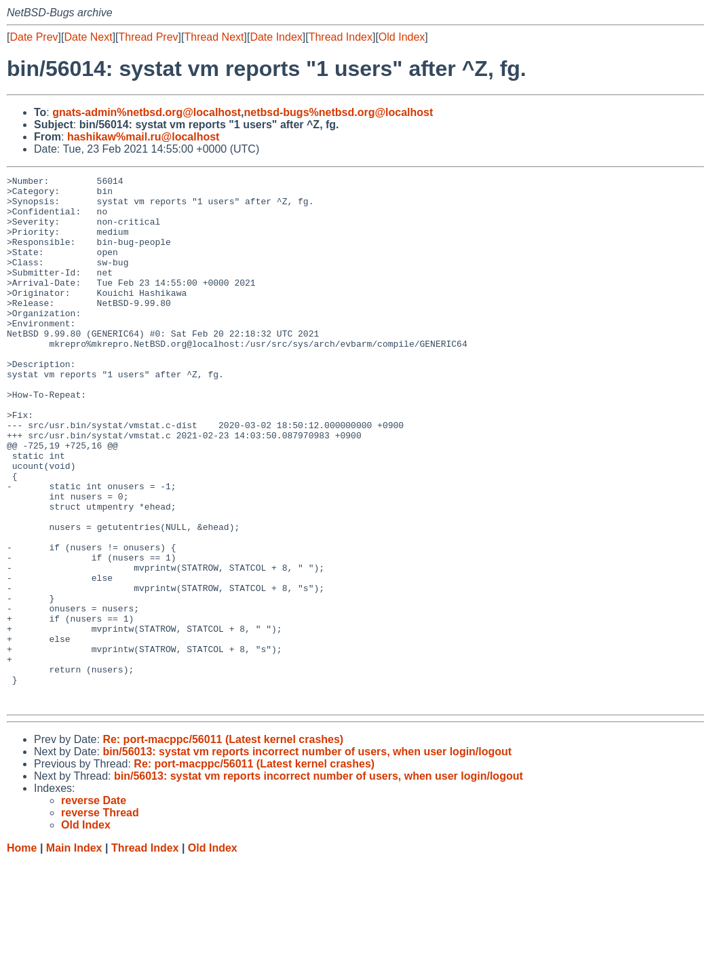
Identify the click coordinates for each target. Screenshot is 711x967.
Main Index (74, 954)
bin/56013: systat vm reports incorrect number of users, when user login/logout (307, 857)
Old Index (402, 37)
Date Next (88, 37)
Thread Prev (148, 37)
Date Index (276, 37)
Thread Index (340, 37)
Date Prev (33, 37)
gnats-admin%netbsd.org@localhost (146, 112)
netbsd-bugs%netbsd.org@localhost (339, 112)
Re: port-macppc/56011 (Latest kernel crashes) (222, 845)
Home (22, 954)
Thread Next (214, 37)
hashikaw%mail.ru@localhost (143, 137)
